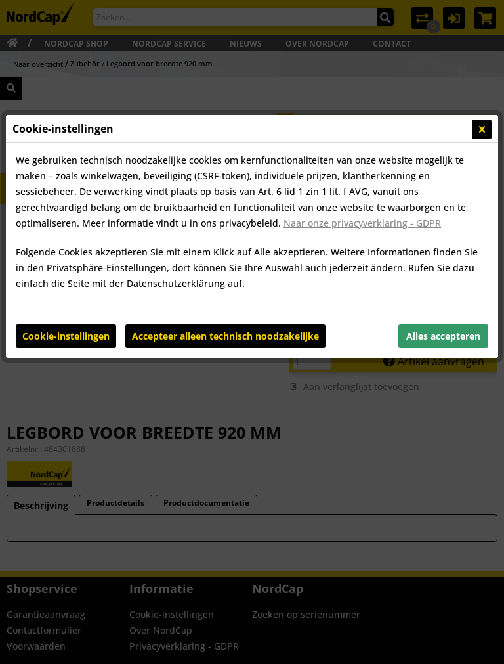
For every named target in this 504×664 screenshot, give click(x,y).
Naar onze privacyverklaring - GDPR (362, 223)
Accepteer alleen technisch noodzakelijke (225, 336)
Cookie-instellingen (66, 336)
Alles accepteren (443, 336)
